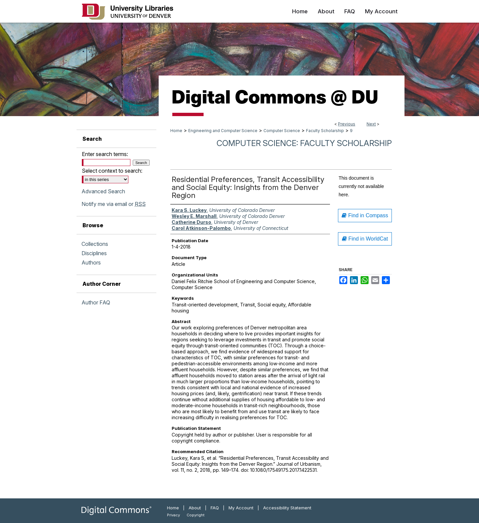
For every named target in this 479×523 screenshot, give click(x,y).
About (195, 507)
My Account (241, 507)
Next (371, 123)
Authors (91, 262)
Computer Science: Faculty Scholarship (304, 143)
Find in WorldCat (365, 239)
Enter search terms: (105, 154)
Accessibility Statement (287, 507)
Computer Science (281, 130)
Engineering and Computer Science (222, 130)
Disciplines (94, 253)
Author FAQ (95, 302)
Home (176, 130)
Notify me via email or (113, 204)
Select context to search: (112, 170)
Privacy (173, 515)
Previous (346, 123)
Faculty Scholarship (325, 130)
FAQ (215, 507)
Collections (94, 244)
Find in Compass (365, 215)
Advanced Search (103, 191)
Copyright (196, 515)
